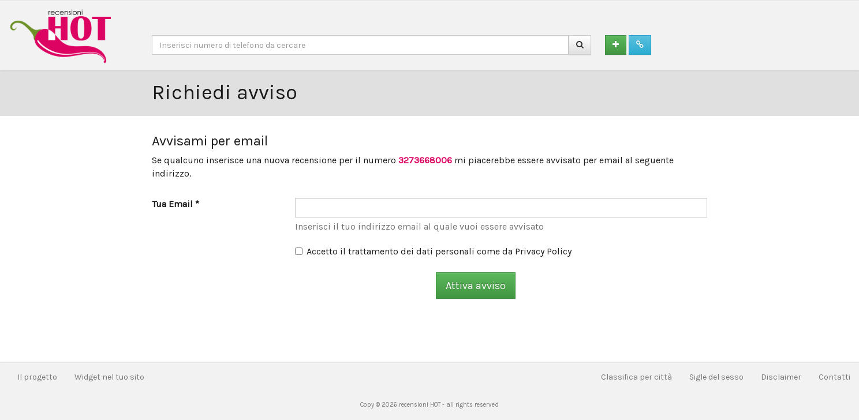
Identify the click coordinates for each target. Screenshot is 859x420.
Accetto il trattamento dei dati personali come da (433, 251)
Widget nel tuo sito (109, 377)
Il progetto (37, 377)
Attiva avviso (476, 285)
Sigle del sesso (716, 377)
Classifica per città (636, 377)
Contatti (834, 377)
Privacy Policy (543, 251)
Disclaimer (781, 377)
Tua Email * (175, 203)
